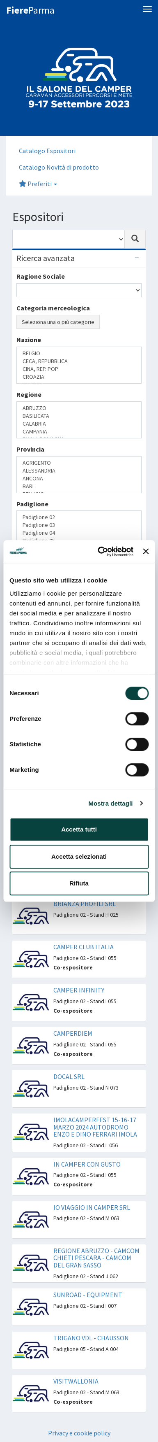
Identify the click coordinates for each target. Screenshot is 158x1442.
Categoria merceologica (53, 308)
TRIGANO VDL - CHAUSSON (91, 1338)
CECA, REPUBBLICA (79, 361)
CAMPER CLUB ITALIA (83, 947)
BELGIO (79, 353)
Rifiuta (79, 883)
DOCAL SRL (69, 1076)
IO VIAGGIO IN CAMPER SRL (91, 1207)
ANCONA (79, 478)
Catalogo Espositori (47, 151)
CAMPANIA (79, 432)
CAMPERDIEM (72, 1033)
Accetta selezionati (79, 856)
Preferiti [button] (38, 183)
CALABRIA (79, 424)
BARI (79, 486)
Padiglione (32, 504)
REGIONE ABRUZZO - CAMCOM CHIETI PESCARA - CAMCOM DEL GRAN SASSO (96, 1257)
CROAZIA (79, 377)
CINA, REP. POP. (79, 369)
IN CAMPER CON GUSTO (87, 1164)
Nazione (28, 339)
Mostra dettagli (110, 803)
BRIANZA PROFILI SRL (84, 903)
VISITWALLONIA (75, 1381)
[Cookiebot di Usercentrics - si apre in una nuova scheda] (100, 551)
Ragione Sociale (40, 276)
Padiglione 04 (79, 533)
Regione (28, 394)
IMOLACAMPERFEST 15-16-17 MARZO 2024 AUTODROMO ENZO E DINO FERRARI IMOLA (95, 1127)
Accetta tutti (79, 829)
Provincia (30, 449)
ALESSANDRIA (79, 471)
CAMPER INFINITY (78, 990)
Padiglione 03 (79, 525)
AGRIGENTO (79, 463)
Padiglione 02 (79, 517)
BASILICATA (79, 416)
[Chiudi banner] (146, 551)
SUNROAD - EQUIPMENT (87, 1295)
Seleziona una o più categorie (58, 322)
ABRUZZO (79, 408)
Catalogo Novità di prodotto (59, 167)
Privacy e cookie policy (79, 1433)
